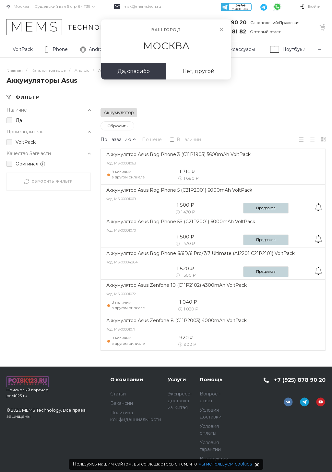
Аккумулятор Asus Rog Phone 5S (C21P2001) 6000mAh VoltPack (180, 221)
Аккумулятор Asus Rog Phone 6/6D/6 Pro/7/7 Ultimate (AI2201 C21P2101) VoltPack (200, 253)
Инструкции (214, 459)
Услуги (177, 379)
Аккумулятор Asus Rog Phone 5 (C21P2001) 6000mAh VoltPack (179, 190)
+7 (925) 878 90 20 (300, 380)
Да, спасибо (133, 71)
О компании (126, 379)
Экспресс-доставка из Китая (180, 400)
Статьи (118, 394)
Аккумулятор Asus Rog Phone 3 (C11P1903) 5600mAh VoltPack (178, 154)
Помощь (211, 379)
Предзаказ (266, 208)
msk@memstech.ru (142, 6)
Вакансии (121, 403)
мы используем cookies (225, 464)
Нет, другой (199, 71)
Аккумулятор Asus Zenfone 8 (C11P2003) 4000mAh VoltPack (176, 320)
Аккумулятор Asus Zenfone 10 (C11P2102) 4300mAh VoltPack (176, 285)
